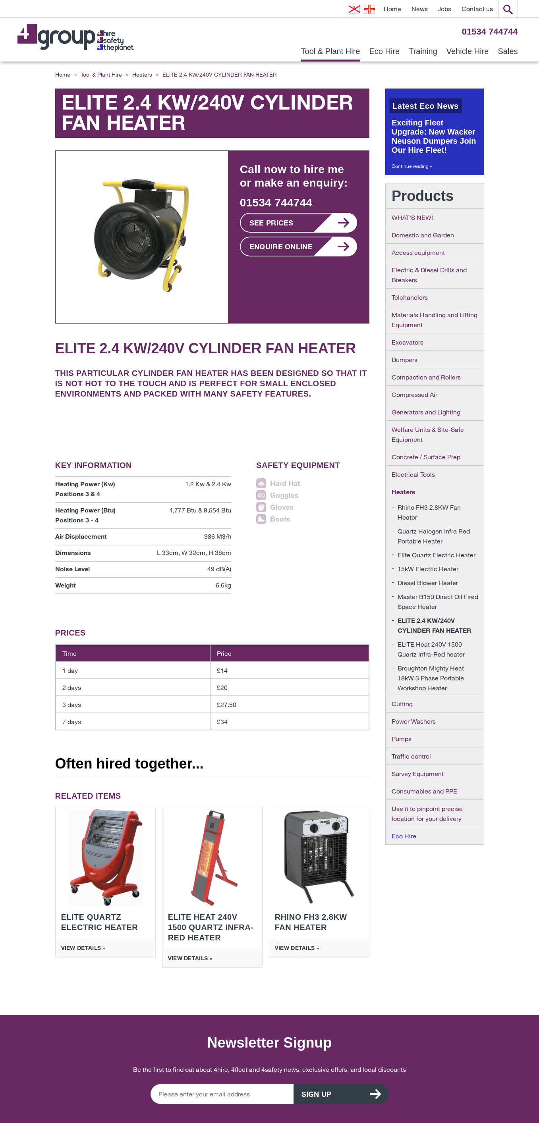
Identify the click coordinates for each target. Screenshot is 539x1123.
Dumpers (404, 359)
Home (392, 8)
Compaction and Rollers (426, 377)
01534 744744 (490, 32)
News (419, 8)
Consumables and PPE (424, 791)
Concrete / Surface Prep (426, 456)
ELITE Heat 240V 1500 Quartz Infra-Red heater (431, 649)
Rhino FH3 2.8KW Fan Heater (429, 512)
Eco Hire (384, 51)
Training (423, 51)
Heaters (142, 74)
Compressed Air (414, 394)
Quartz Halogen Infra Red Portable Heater (434, 536)
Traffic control (411, 756)
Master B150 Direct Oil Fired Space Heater (438, 601)
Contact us (477, 8)
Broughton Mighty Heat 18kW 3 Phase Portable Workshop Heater (431, 678)
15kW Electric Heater (428, 568)
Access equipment (418, 252)
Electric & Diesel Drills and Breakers (429, 274)
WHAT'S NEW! (412, 217)
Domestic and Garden (423, 235)
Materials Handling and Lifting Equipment (434, 319)
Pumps (401, 738)
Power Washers (414, 721)
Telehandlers (410, 297)
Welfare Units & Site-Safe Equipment (428, 434)
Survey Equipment (418, 773)
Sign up (316, 1094)
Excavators (407, 342)
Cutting (402, 703)
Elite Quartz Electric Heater (436, 555)
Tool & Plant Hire (330, 51)
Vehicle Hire (467, 51)
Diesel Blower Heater (428, 582)
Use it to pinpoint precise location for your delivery (427, 813)
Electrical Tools (413, 474)
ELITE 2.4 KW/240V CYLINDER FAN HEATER (434, 625)
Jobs (444, 8)
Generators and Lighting (426, 412)
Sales (508, 51)
